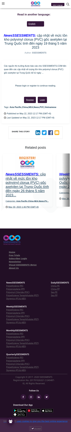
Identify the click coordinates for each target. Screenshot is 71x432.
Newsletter (15, 261)
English (32, 24)
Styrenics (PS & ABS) (16, 298)
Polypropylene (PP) (15, 289)
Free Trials (14, 255)
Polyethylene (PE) (14, 285)
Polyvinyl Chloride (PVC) (18, 292)
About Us (14, 268)
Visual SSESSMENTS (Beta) (23, 264)
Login (42, 100)
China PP (55, 289)
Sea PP (54, 295)
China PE (55, 285)
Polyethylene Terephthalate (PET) (22, 295)
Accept (36, 428)
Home (12, 252)
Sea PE (54, 292)
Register (30, 100)
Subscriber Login (18, 258)
